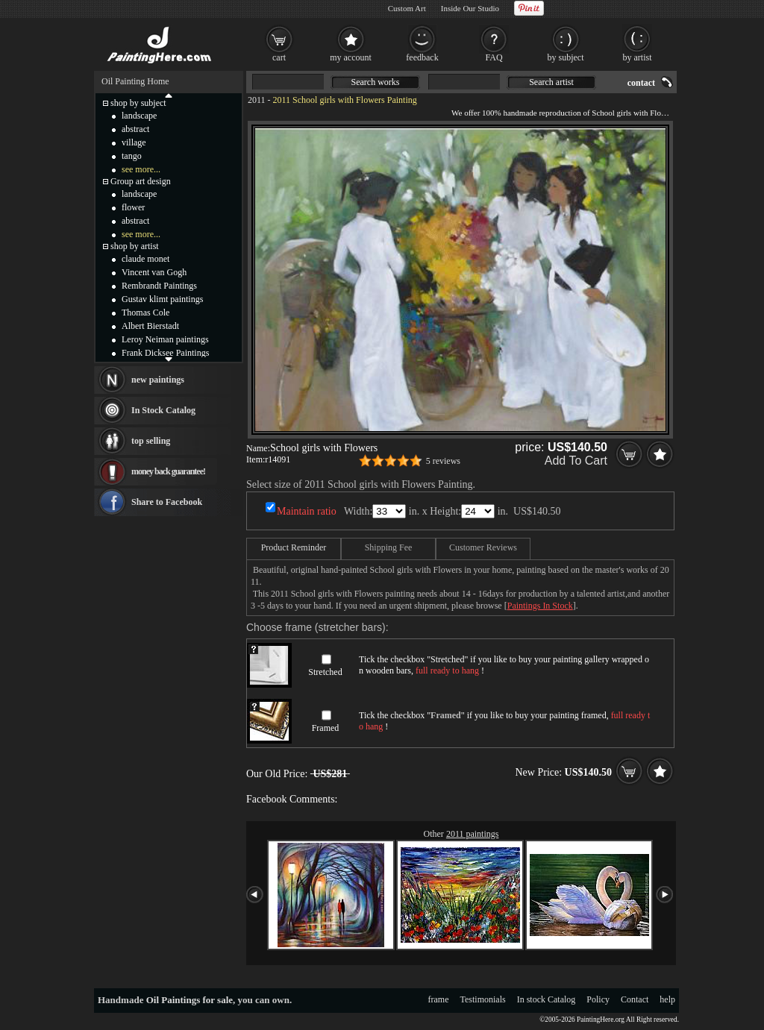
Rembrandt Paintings (159, 285)
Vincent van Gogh (154, 272)
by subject (566, 57)
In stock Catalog (546, 999)
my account (351, 57)
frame (438, 999)
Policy (598, 999)
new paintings (157, 379)
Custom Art (407, 8)
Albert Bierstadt (150, 326)
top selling (150, 441)
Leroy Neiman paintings (165, 339)
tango (132, 156)
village (134, 142)
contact (641, 83)
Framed (325, 728)
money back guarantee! (168, 471)
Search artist (551, 82)
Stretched (325, 672)
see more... (141, 169)
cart (279, 57)
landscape (139, 115)
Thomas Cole (145, 312)
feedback (422, 57)
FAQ (493, 57)
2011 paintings (472, 834)
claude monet (145, 259)
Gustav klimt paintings (162, 299)
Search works (375, 82)
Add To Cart (576, 460)
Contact (634, 999)
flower (133, 207)
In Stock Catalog (163, 410)
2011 (257, 100)
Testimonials (483, 999)
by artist (637, 57)
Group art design (140, 181)
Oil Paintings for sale (189, 999)
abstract (135, 129)
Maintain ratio (306, 511)
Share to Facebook (166, 502)
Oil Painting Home (135, 81)
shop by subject (138, 103)
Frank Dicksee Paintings (165, 353)
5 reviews (443, 461)
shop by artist (134, 246)
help (667, 999)
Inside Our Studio (470, 8)
